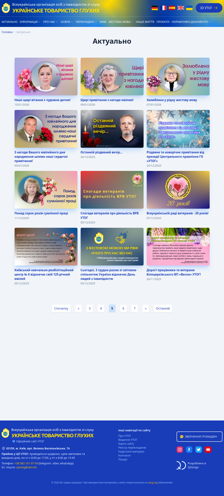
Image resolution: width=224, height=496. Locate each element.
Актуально (10, 22)
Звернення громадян (198, 436)
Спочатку (61, 312)
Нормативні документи (190, 22)
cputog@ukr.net (26, 467)
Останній (163, 312)
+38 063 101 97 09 (26, 463)
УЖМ (103, 22)
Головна (7, 32)
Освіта (65, 22)
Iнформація (29, 22)
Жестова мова (119, 22)
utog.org (153, 482)
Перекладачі (85, 22)
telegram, (45, 463)
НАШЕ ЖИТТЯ (145, 22)
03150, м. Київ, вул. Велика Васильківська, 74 (38, 448)
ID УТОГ (209, 8)
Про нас (49, 22)
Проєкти (163, 22)
